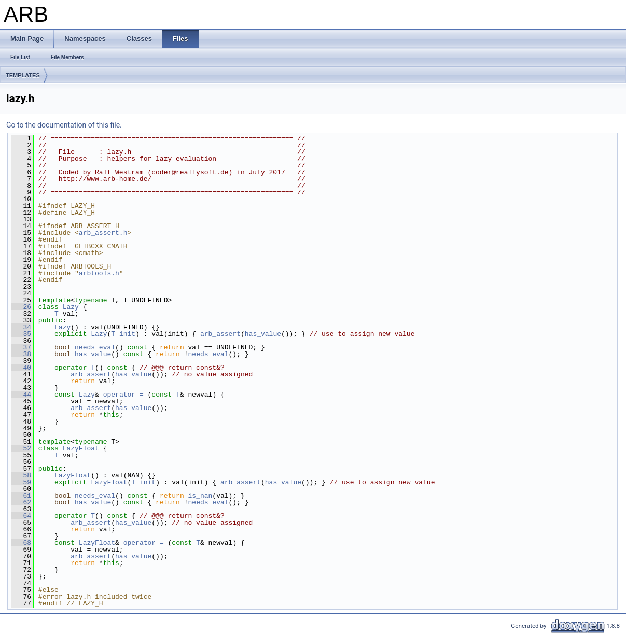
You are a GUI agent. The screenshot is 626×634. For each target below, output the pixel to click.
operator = (125, 394)
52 (21, 448)
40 (21, 367)
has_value (263, 334)
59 (21, 482)
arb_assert (220, 334)
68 (21, 542)
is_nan (200, 495)
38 (21, 354)
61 (21, 495)
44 (21, 394)
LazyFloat (81, 448)
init (127, 334)
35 (21, 334)
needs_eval (95, 347)
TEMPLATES (23, 75)
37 (21, 347)
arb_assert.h (103, 232)
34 (21, 327)
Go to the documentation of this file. (64, 125)
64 (21, 515)
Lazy (71, 307)
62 (21, 502)
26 (21, 307)
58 (21, 475)
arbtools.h (99, 273)
